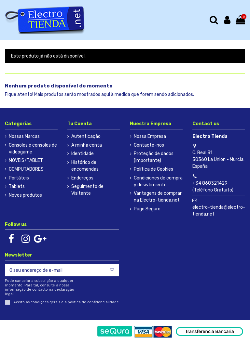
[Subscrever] (112, 270)
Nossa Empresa (150, 136)
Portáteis (19, 178)
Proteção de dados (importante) (154, 157)
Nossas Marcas (24, 136)
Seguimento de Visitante (87, 190)
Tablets (17, 186)
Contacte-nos (149, 145)
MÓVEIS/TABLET (26, 160)
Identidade (82, 153)
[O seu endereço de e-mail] (55, 270)
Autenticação (86, 136)
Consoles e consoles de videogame (33, 148)
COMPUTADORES (26, 169)
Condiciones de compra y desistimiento (158, 181)
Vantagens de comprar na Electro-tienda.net (158, 197)
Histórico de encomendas (85, 166)
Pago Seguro (147, 209)
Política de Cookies (153, 169)
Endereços (82, 178)
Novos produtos (25, 195)
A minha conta (86, 145)
